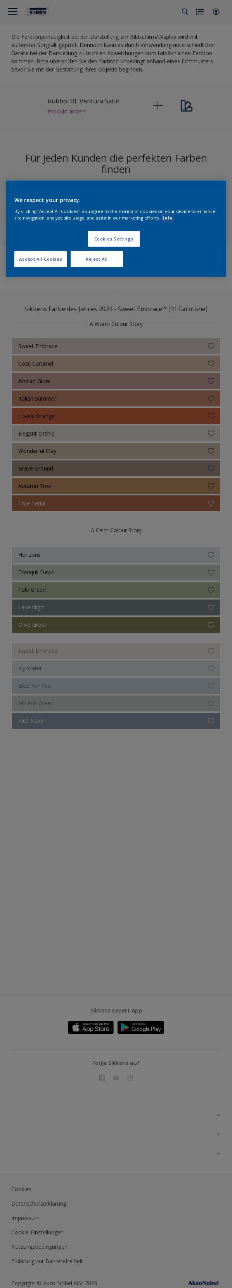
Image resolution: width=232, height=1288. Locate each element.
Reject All (97, 259)
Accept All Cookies (40, 259)
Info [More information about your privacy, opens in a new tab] (168, 218)
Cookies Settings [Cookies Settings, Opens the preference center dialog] (113, 239)
